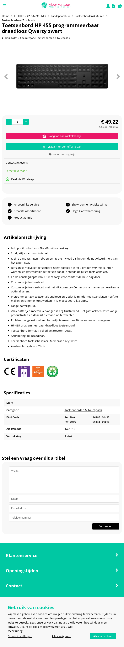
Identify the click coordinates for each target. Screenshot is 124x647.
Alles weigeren (61, 636)
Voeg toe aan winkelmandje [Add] (62, 136)
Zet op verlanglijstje (62, 154)
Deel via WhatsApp (20, 179)
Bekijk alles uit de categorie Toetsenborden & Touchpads (36, 38)
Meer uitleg (15, 631)
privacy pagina (53, 622)
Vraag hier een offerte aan (62, 146)
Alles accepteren (103, 636)
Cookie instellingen (20, 636)
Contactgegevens (17, 162)
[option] (62, 76)
